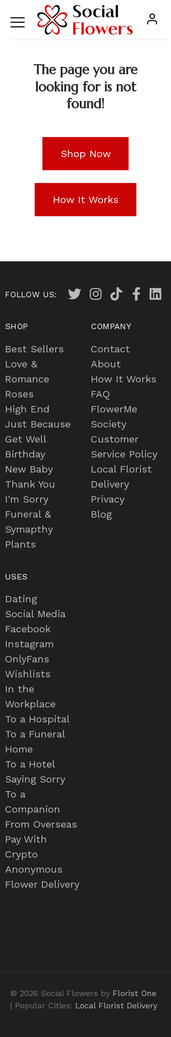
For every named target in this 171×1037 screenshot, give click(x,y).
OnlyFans (27, 659)
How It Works (123, 379)
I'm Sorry (26, 499)
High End (27, 409)
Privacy (107, 499)
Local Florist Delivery (116, 1005)
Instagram (29, 644)
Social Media (35, 614)
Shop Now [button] (86, 153)
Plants (20, 544)
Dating (21, 599)
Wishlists (28, 674)
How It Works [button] (86, 199)
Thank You (30, 484)
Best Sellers (34, 349)
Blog (101, 514)
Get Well (26, 439)
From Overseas (41, 824)
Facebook (28, 629)
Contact (110, 349)
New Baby (29, 469)
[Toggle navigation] (17, 19)
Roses (19, 394)
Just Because (38, 424)
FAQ (100, 394)
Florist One (134, 993)
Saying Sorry (35, 779)
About (106, 364)
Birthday (25, 454)
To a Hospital (37, 719)
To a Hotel (30, 764)
